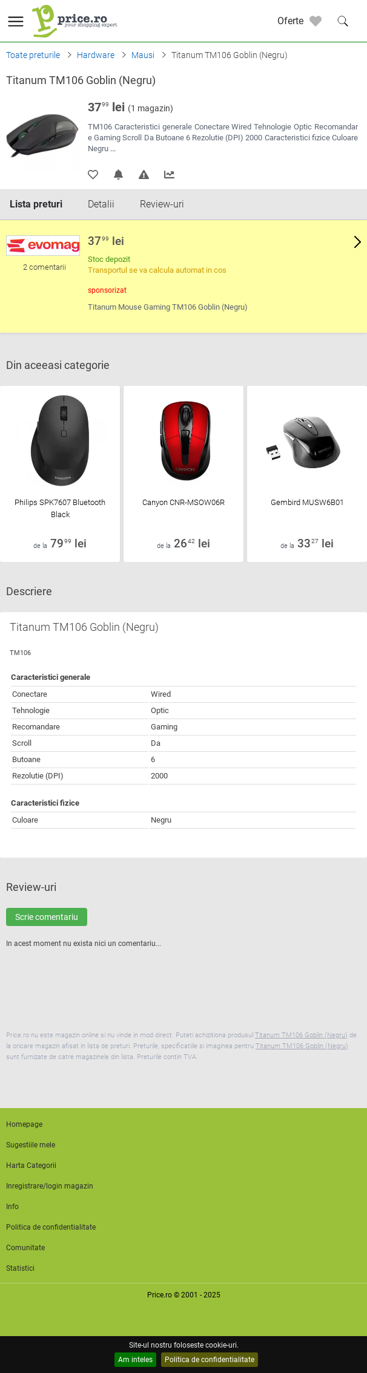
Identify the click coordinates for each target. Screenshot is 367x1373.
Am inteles (135, 1359)
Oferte (290, 21)
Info (12, 1206)
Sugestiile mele (30, 1145)
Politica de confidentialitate (209, 1359)
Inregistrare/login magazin (49, 1186)
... (113, 148)
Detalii (101, 204)
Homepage (24, 1124)
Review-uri (162, 204)
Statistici (20, 1268)
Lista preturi (36, 204)
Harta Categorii (31, 1165)
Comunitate (25, 1248)
